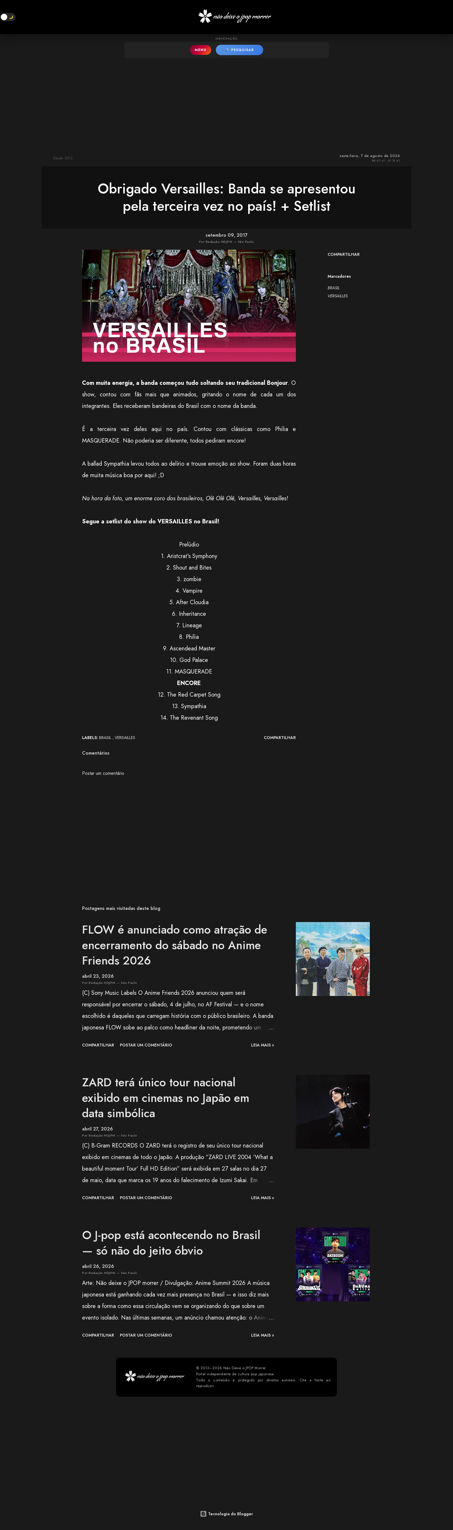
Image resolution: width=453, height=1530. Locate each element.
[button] (8, 17)
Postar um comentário (103, 773)
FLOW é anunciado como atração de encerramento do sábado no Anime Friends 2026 (174, 945)
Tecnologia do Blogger (226, 1514)
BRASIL (333, 288)
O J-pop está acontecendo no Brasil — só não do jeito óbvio (171, 1243)
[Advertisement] (226, 104)
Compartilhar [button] (344, 254)
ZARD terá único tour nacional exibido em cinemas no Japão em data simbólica (165, 1098)
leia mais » (262, 1045)
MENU (201, 50)
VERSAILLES (338, 296)
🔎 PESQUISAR (239, 50)
